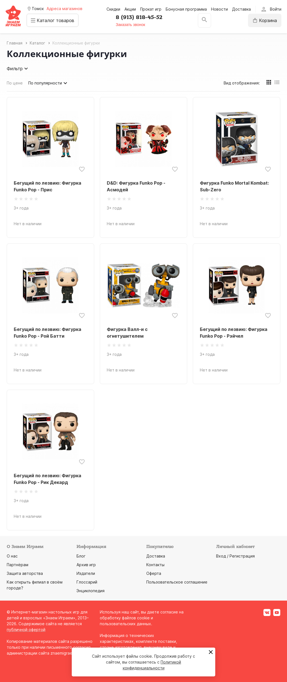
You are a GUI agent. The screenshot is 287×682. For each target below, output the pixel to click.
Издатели (86, 573)
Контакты (155, 564)
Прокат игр (150, 9)
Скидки (113, 9)
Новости (219, 9)
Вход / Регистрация (235, 556)
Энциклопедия (91, 590)
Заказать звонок (132, 24)
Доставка (241, 9)
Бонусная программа (186, 9)
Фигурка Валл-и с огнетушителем (127, 332)
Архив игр (86, 564)
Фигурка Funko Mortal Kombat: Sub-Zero (234, 186)
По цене (15, 83)
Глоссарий (87, 582)
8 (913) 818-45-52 (140, 17)
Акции (130, 9)
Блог (81, 556)
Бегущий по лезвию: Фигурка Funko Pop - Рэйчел (233, 332)
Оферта (153, 573)
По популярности (48, 83)
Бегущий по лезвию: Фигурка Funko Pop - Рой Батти (47, 332)
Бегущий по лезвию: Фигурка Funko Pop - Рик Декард (47, 479)
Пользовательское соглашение (176, 582)
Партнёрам (17, 564)
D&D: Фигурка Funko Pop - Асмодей (136, 186)
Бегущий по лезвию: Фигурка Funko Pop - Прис (47, 186)
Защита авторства (25, 573)
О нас (12, 556)
